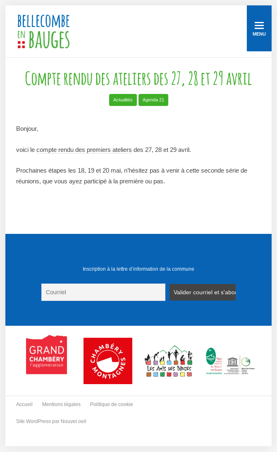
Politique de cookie (111, 404)
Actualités (123, 99)
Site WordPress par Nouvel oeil (51, 421)
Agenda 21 (153, 99)
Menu (259, 29)
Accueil (24, 404)
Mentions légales (61, 404)
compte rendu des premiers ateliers (84, 149)
